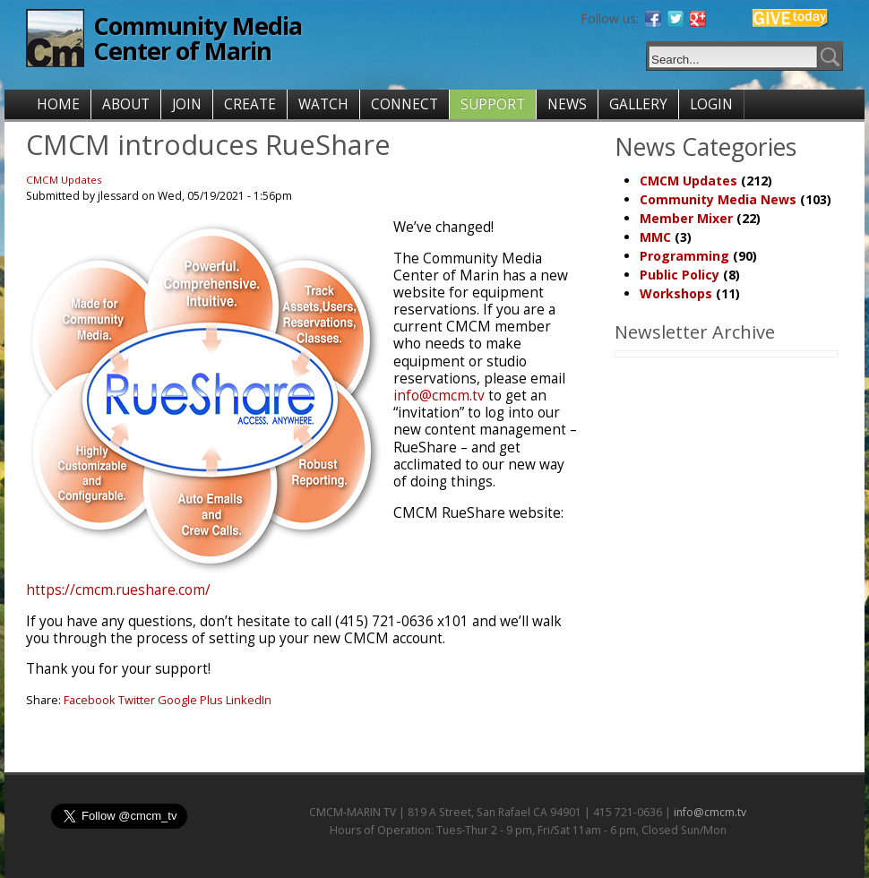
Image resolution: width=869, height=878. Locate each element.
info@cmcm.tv (439, 395)
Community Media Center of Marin (197, 38)
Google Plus (190, 700)
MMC (655, 236)
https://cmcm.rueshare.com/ (118, 590)
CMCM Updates (64, 179)
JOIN (187, 104)
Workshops (676, 293)
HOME (58, 104)
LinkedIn (248, 700)
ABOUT (126, 104)
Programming (684, 255)
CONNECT (404, 104)
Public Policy (679, 274)
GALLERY (638, 104)
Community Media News (718, 199)
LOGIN (711, 104)
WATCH (323, 104)
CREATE (250, 104)
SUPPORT (492, 104)
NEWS (567, 104)
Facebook (90, 700)
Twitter (136, 700)
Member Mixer (686, 218)
